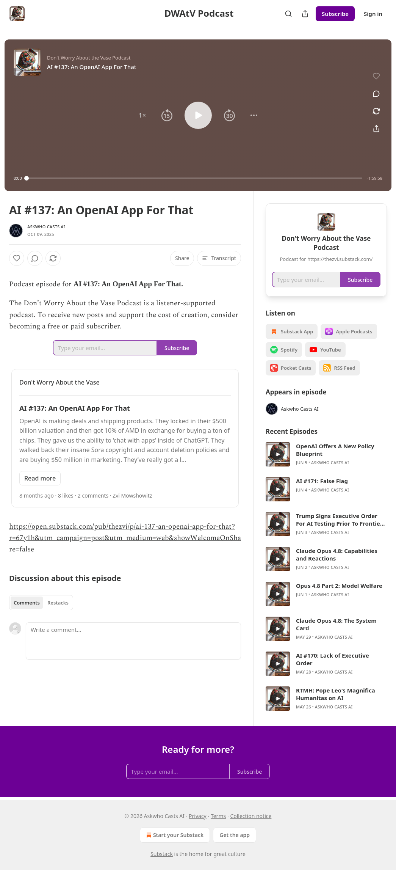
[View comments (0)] (376, 94)
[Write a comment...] (133, 641)
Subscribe (335, 13)
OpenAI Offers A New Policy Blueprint (335, 449)
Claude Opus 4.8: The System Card (336, 624)
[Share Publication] (305, 13)
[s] (278, 454)
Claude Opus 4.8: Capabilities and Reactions (336, 554)
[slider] (194, 178)
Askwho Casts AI (46, 226)
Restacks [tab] (58, 602)
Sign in (373, 13)
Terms (218, 816)
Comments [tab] (27, 602)
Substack (161, 853)
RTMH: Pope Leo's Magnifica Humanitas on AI (335, 694)
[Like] (16, 258)
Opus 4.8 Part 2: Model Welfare (339, 585)
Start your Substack (174, 835)
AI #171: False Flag (322, 481)
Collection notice (250, 816)
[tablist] (41, 602)
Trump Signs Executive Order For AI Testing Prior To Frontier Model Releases (339, 519)
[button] (142, 115)
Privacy (198, 816)
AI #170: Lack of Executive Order (332, 659)
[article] (326, 454)
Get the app (234, 835)
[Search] (288, 13)
